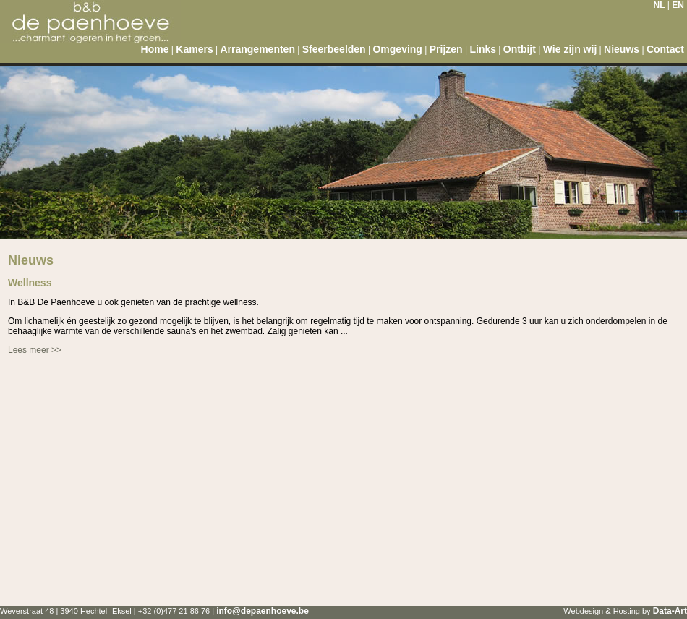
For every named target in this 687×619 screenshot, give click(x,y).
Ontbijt (519, 49)
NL (659, 5)
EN (678, 5)
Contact (665, 49)
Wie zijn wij (570, 49)
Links (482, 49)
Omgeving (397, 49)
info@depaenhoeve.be (262, 611)
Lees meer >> (34, 350)
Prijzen (446, 49)
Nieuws (621, 49)
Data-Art (670, 611)
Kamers (194, 49)
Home (155, 49)
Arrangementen (257, 49)
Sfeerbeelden (334, 49)
